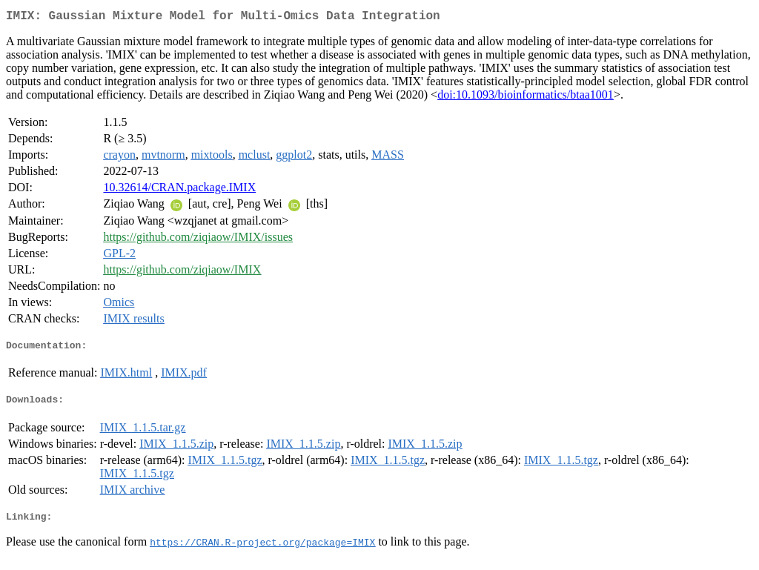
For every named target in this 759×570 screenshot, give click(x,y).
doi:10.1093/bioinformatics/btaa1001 (525, 97)
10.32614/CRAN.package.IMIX (179, 190)
